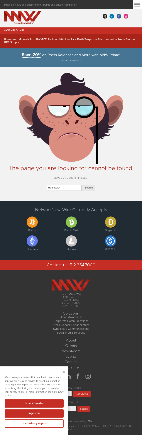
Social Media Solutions (71, 333)
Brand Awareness (71, 317)
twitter (104, 16)
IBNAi (90, 421)
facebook (118, 16)
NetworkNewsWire (71, 294)
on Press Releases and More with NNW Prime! (71, 58)
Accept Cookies (34, 403)
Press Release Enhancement (71, 325)
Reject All (34, 413)
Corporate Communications (71, 321)
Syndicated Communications (71, 329)
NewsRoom (71, 351)
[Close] (64, 372)
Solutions (71, 313)
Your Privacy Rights (34, 423)
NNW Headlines (14, 30)
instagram (126, 16)
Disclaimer (71, 367)
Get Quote (82, 393)
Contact (71, 362)
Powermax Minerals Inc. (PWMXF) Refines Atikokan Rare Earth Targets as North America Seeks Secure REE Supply (69, 41)
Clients (71, 345)
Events (71, 356)
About (71, 340)
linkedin (111, 16)
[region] (34, 400)
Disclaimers (71, 429)
